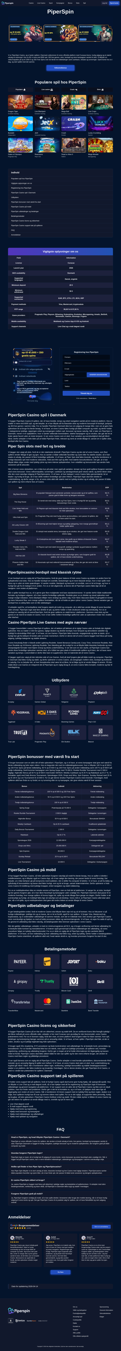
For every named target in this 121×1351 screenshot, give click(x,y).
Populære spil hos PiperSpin (22, 179)
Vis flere (60, 1272)
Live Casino (41, 3)
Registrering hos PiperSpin (21, 188)
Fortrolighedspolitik (79, 1313)
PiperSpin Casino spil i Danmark (23, 193)
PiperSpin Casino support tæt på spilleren (27, 225)
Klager (102, 1317)
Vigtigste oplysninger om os (21, 183)
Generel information (106, 1310)
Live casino (47, 90)
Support (75, 1329)
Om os (75, 1307)
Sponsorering (104, 1307)
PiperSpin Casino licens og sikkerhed (25, 221)
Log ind (104, 3)
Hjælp (75, 1323)
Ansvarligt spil (77, 1317)
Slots (78, 3)
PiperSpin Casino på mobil (21, 207)
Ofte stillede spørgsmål (80, 1336)
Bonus (70, 3)
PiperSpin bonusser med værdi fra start (26, 202)
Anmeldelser (16, 235)
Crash (73, 90)
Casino (31, 3)
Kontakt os (76, 1326)
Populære (21, 90)
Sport (51, 3)
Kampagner (60, 3)
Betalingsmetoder (17, 216)
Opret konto (114, 3)
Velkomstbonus (60, 68)
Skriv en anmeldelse (101, 1226)
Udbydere (15, 197)
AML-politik (76, 1333)
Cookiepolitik (77, 1320)
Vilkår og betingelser (80, 1310)
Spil (84, 3)
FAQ (13, 230)
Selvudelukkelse (105, 1313)
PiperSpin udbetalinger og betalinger (25, 211)
